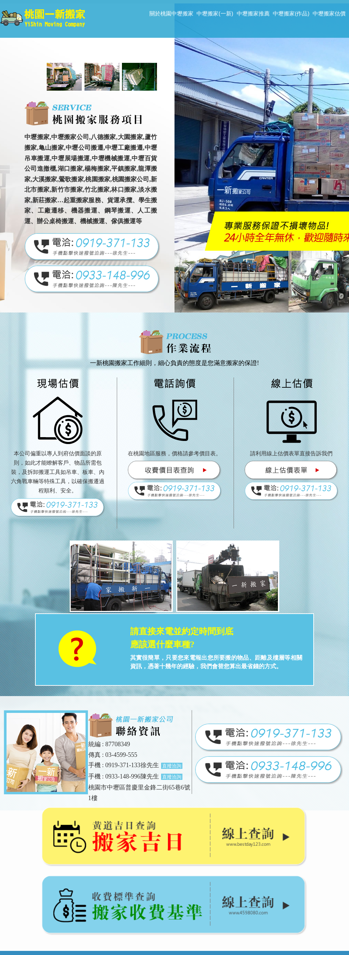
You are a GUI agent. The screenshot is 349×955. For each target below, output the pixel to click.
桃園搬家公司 (99, 927)
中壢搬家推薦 (253, 13)
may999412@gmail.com (182, 909)
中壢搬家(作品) (291, 13)
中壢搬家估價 (329, 13)
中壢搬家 (174, 927)
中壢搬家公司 (239, 927)
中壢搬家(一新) (214, 13)
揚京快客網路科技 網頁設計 (230, 948)
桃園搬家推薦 (64, 927)
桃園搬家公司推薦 (139, 927)
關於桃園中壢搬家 (171, 13)
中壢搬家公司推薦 (279, 927)
